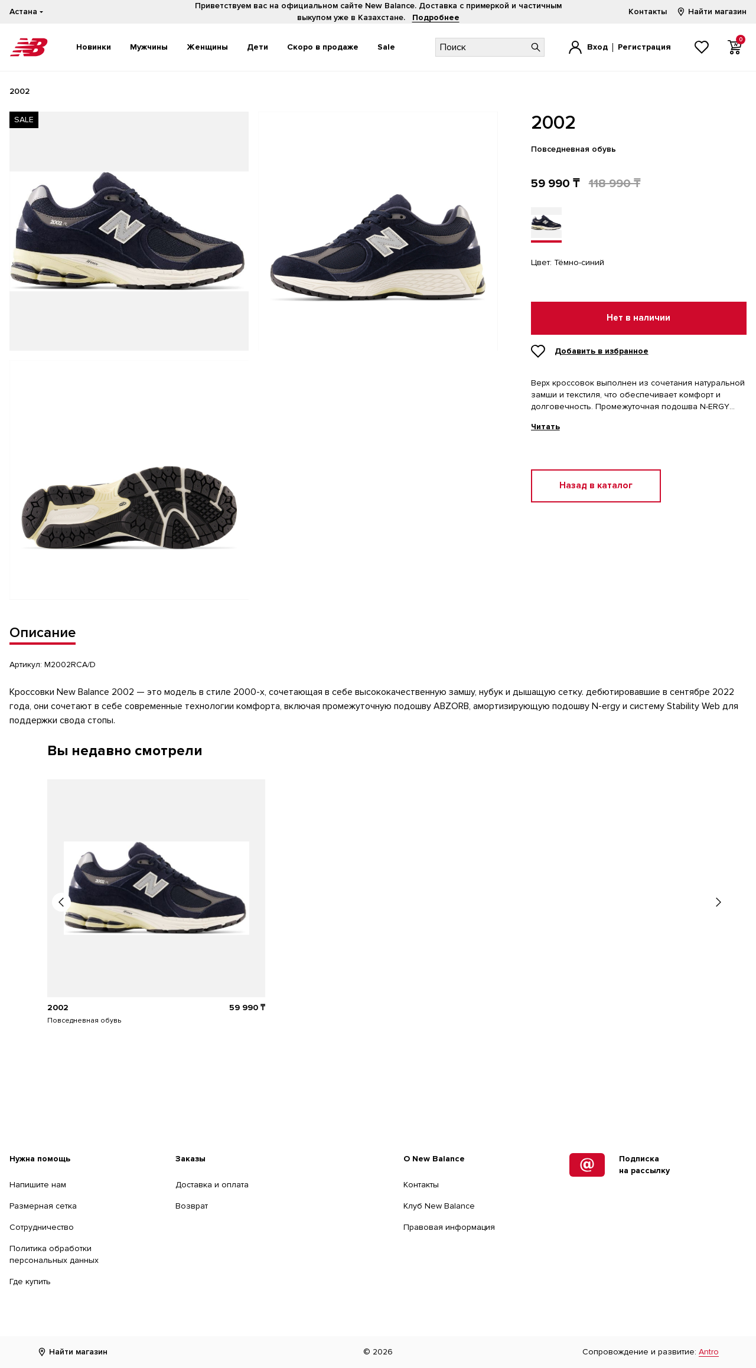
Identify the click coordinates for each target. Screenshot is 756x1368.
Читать (545, 427)
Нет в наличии (638, 318)
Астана (23, 11)
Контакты (647, 11)
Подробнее (436, 17)
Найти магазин (711, 11)
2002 (58, 1008)
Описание (42, 632)
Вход (597, 47)
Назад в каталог (596, 485)
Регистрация (644, 47)
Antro (709, 1352)
